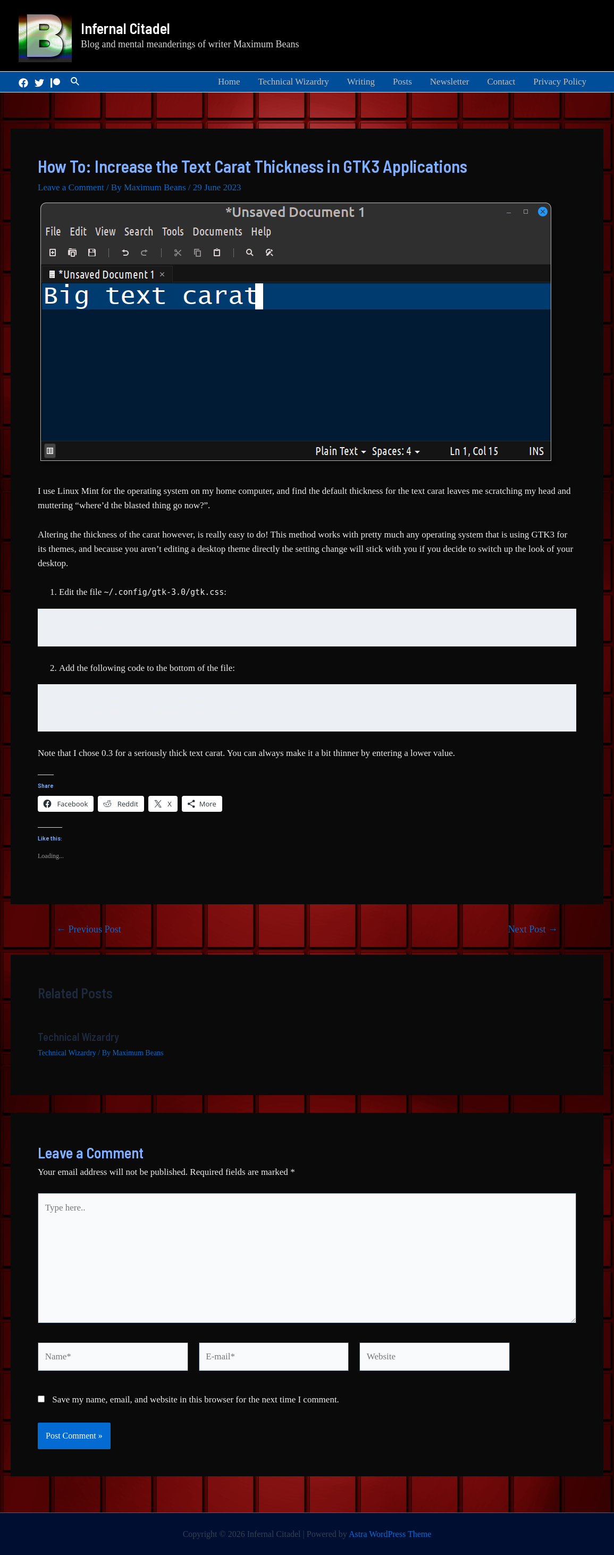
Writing (361, 82)
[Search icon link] (75, 82)
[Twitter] (39, 83)
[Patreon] (55, 83)
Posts (402, 82)
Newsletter (449, 82)
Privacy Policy (559, 82)
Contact (501, 82)
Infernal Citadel (125, 28)
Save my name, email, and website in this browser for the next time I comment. (195, 1399)
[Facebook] (23, 83)
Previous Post (88, 929)
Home (229, 82)
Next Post (533, 929)
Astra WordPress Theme (390, 1534)
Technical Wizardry (293, 82)
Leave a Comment (71, 187)
